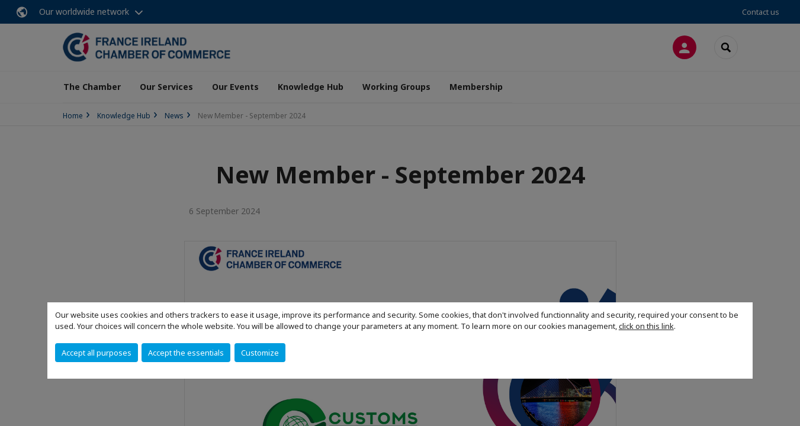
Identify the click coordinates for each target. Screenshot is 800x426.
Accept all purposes (96, 352)
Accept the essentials (186, 352)
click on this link (646, 326)
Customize (260, 352)
